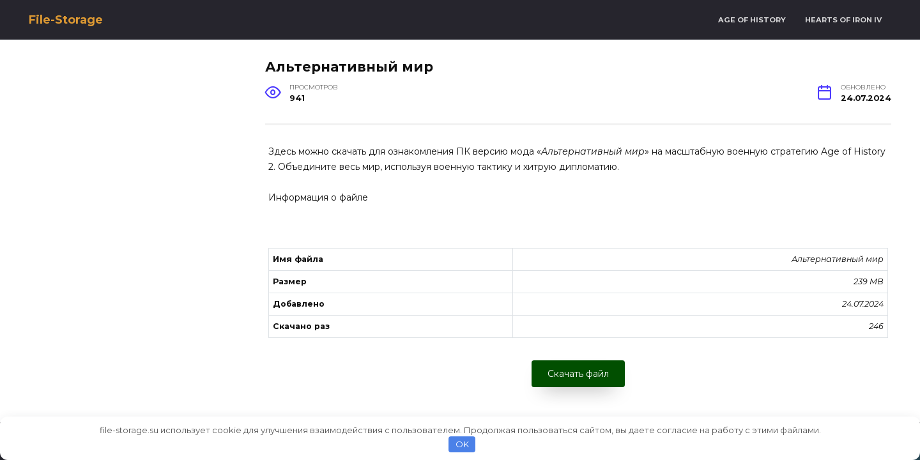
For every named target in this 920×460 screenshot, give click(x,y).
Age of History (752, 19)
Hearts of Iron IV (843, 19)
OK (462, 444)
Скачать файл (578, 373)
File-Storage (66, 20)
